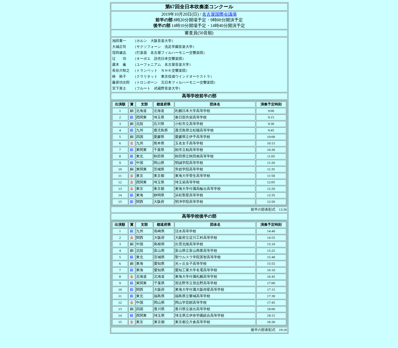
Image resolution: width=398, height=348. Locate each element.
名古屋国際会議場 (219, 14)
